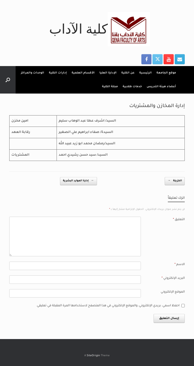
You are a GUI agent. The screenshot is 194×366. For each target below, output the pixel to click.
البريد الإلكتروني (173, 278)
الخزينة (175, 181)
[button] (8, 80)
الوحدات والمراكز (32, 73)
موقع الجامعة (166, 73)
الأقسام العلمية (83, 73)
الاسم (179, 264)
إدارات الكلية (58, 73)
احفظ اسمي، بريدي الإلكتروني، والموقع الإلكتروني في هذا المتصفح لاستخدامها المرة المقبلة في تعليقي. (107, 306)
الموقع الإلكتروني (173, 292)
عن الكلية (128, 73)
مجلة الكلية (110, 86)
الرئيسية (145, 73)
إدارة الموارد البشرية (78, 181)
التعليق (179, 219)
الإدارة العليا (108, 73)
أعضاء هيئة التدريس (161, 86)
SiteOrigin (93, 355)
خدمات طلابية (132, 86)
